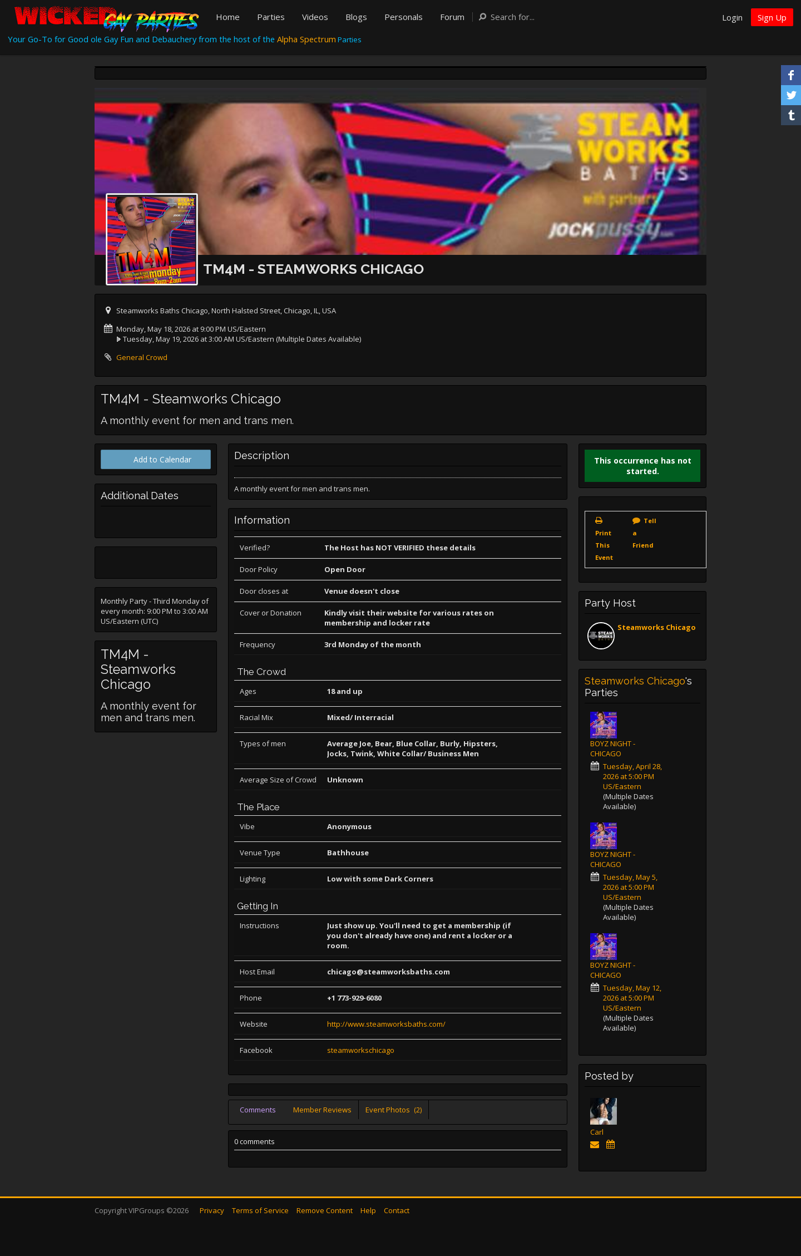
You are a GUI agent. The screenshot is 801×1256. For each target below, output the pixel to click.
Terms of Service (260, 1210)
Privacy (212, 1210)
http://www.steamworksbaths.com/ (386, 1024)
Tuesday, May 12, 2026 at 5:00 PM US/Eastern (632, 998)
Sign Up (772, 17)
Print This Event (604, 545)
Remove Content (324, 1210)
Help (368, 1210)
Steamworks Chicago (656, 627)
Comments (258, 1110)
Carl (597, 1132)
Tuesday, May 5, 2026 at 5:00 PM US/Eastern (630, 887)
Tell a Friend (644, 532)
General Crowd (141, 357)
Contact (396, 1210)
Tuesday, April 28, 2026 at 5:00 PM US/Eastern (632, 776)
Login (732, 17)
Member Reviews (322, 1110)
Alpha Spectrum (306, 39)
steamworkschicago (360, 1050)
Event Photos (393, 1110)
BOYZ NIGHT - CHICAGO (612, 748)
